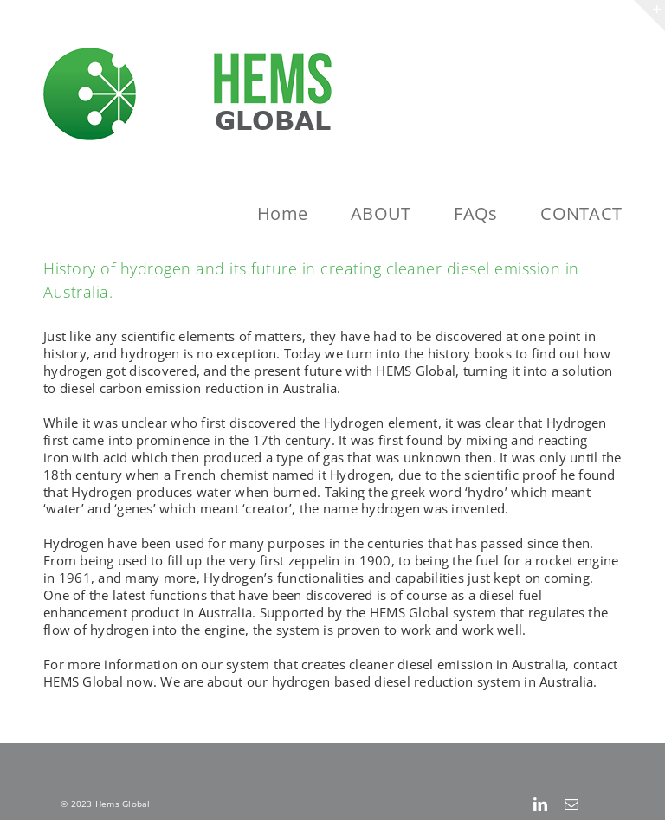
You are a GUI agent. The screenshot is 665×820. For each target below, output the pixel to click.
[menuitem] (304, 214)
